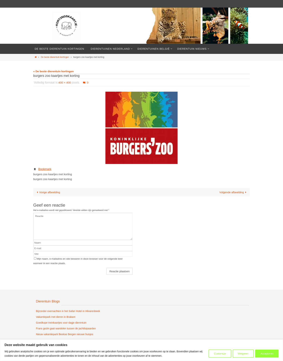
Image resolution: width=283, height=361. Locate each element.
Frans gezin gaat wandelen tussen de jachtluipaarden (66, 328)
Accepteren (266, 353)
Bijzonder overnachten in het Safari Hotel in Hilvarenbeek (68, 311)
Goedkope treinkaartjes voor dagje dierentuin (61, 322)
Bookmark (44, 169)
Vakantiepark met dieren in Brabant (55, 316)
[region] (141, 350)
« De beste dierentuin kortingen (53, 71)
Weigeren (243, 353)
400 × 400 (64, 82)
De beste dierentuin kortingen (55, 57)
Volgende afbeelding (233, 192)
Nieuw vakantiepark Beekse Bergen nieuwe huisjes (64, 334)
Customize (220, 353)
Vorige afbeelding (47, 192)
